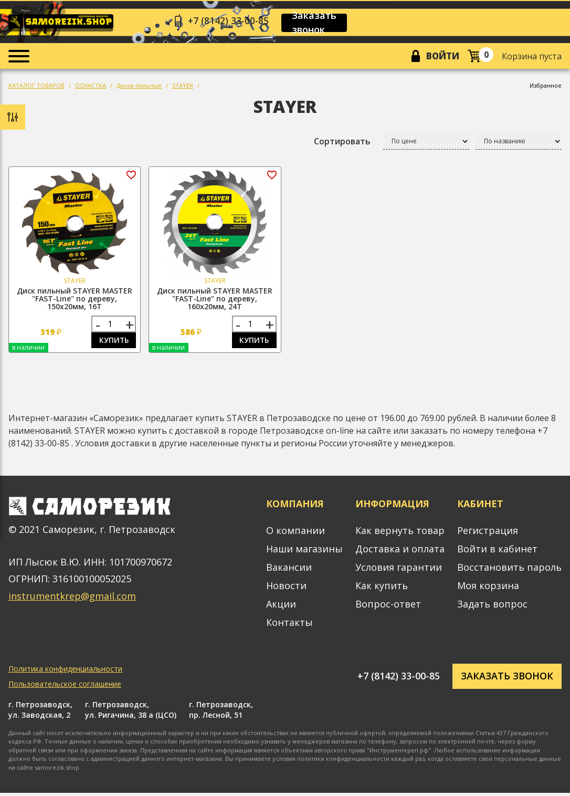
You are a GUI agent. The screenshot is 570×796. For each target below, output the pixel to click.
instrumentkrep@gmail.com (72, 599)
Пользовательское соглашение (64, 687)
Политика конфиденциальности (65, 672)
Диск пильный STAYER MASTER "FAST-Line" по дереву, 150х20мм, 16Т (74, 300)
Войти (441, 57)
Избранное (546, 87)
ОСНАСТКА (90, 87)
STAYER (182, 87)
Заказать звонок (317, 23)
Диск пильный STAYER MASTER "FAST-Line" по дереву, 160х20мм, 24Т (214, 300)
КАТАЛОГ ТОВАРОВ (36, 87)
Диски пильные (139, 87)
